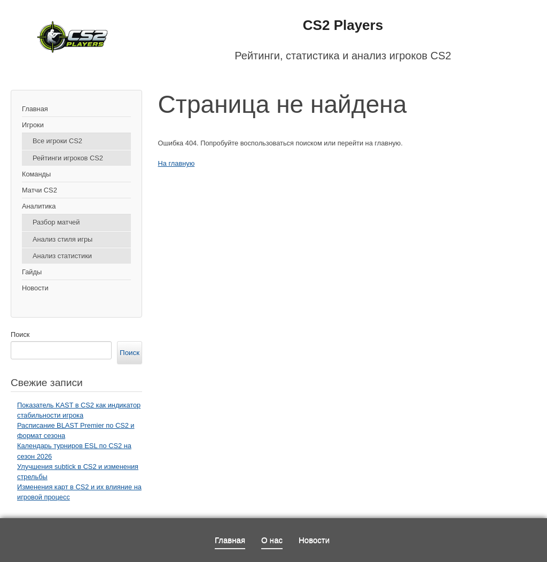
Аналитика (39, 206)
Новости (35, 288)
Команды (36, 174)
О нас (272, 539)
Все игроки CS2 (57, 141)
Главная (35, 109)
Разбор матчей (56, 222)
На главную (176, 163)
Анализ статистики (62, 256)
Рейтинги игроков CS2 (68, 158)
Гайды (32, 272)
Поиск (20, 334)
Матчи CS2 (39, 190)
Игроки (33, 125)
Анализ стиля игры (62, 239)
